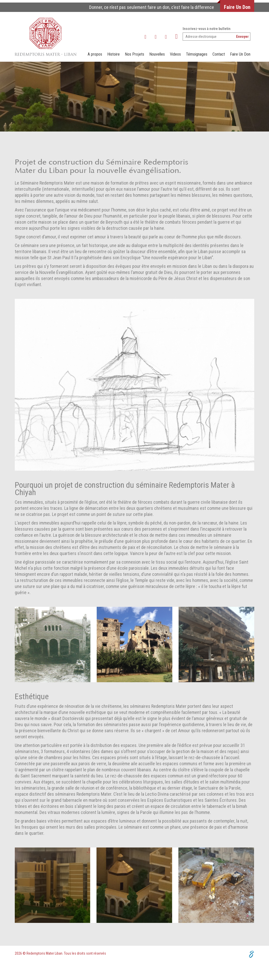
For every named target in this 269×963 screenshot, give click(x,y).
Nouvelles (157, 54)
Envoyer (242, 37)
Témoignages (196, 54)
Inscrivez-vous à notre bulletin (207, 29)
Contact (218, 54)
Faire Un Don (237, 7)
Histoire (113, 54)
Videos (175, 54)
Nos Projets (134, 54)
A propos (95, 54)
